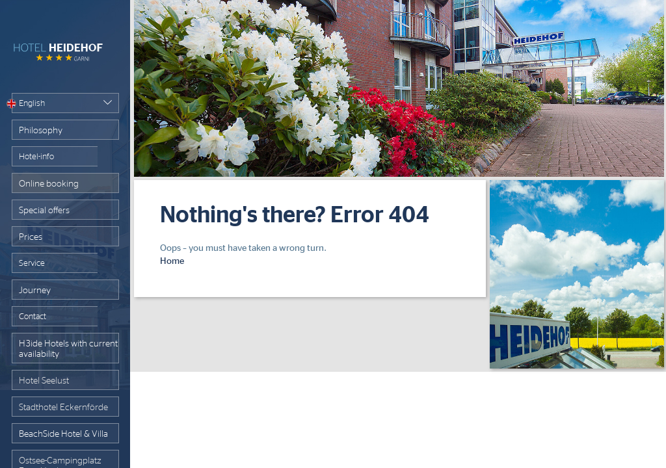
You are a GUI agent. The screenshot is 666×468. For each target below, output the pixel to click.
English (28, 104)
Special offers (44, 210)
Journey (35, 290)
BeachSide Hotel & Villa (63, 434)
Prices (30, 237)
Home (172, 261)
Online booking (49, 183)
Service (32, 263)
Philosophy (40, 130)
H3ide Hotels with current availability (68, 349)
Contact (32, 317)
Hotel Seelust (44, 380)
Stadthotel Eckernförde (63, 407)
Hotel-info (36, 157)
